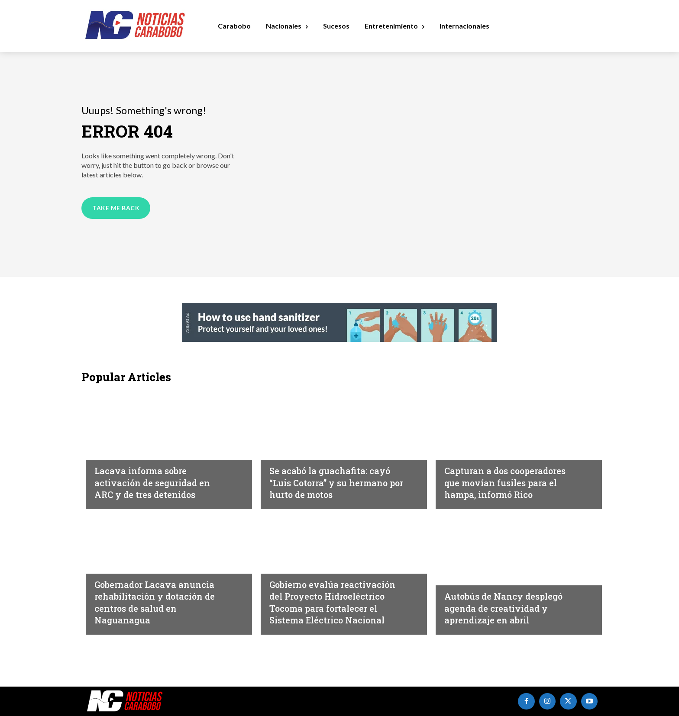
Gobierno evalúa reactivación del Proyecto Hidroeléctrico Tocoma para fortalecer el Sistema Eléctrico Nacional (336, 595)
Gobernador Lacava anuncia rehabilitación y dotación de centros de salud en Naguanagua (155, 602)
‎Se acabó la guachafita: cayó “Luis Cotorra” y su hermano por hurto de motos (327, 476)
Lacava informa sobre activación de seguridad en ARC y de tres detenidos (160, 482)
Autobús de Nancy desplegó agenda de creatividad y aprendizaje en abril (512, 607)
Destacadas (289, 553)
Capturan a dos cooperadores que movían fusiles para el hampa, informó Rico (507, 476)
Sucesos (283, 440)
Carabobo (111, 452)
